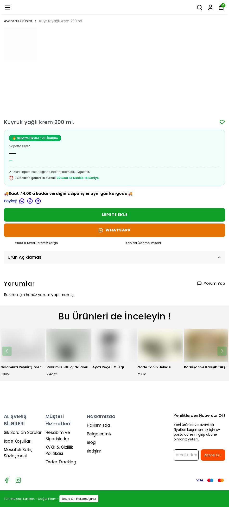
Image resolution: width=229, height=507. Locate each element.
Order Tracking (60, 462)
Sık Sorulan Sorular (23, 432)
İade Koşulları (18, 441)
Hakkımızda (98, 425)
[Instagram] (18, 480)
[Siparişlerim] (210, 7)
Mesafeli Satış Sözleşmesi (18, 453)
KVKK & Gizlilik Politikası (59, 450)
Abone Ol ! (213, 455)
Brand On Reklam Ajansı (79, 498)
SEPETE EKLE (115, 214)
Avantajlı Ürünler (18, 20)
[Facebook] (7, 480)
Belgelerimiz (99, 434)
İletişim (94, 451)
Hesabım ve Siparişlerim (57, 436)
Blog (91, 442)
